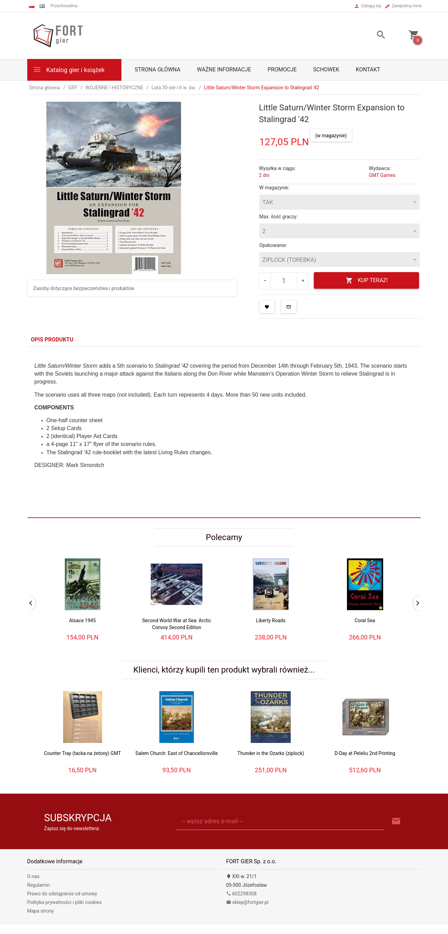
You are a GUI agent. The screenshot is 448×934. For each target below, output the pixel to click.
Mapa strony (40, 911)
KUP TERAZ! (367, 280)
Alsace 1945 (82, 620)
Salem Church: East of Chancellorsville (177, 753)
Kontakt (368, 69)
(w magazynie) (331, 135)
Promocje (282, 69)
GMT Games (382, 175)
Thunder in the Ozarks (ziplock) (270, 753)
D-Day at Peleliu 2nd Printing (365, 753)
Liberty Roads (270, 620)
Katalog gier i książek (69, 69)
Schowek (326, 69)
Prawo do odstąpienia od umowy (62, 893)
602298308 (241, 893)
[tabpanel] (224, 432)
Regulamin (38, 885)
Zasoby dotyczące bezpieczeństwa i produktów (84, 288)
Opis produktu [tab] (52, 339)
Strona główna (158, 69)
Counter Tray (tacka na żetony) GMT (82, 753)
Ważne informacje (224, 69)
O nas (33, 876)
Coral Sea (365, 620)
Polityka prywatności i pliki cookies (64, 902)
